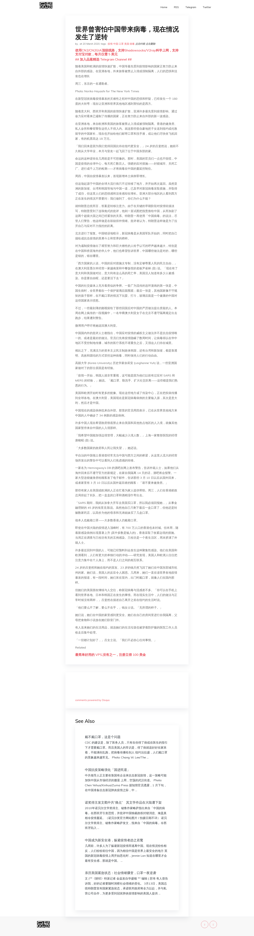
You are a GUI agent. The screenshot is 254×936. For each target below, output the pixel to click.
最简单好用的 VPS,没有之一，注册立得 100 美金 (110, 655)
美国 (126, 43)
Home (163, 7)
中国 (115, 43)
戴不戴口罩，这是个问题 (103, 737)
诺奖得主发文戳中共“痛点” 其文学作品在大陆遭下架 (123, 802)
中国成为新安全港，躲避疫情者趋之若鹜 (114, 840)
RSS (176, 7)
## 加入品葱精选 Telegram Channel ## (103, 59)
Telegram (190, 7)
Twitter (207, 7)
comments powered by (92, 700)
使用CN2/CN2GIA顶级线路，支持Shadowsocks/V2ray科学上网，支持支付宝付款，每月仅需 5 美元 (127, 52)
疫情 (110, 43)
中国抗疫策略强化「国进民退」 (107, 770)
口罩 (121, 43)
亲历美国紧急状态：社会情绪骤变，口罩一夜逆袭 (120, 873)
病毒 (132, 43)
